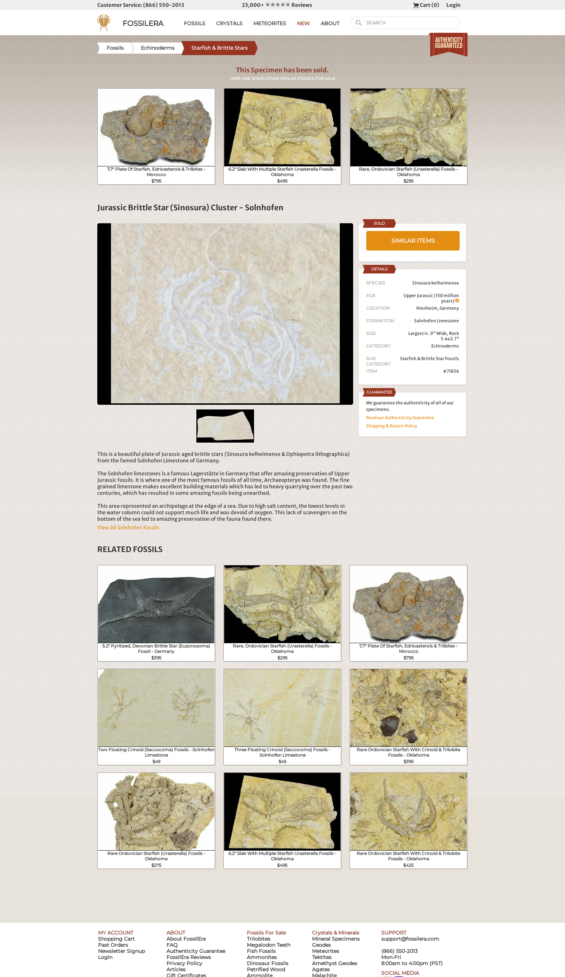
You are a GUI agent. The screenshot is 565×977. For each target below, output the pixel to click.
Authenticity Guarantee (195, 951)
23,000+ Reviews (277, 5)
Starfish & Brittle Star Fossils (429, 358)
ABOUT (330, 23)
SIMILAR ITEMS (413, 240)
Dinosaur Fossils (267, 963)
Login (453, 5)
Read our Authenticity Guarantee (400, 417)
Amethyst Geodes (334, 963)
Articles (176, 969)
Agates (321, 969)
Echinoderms (445, 346)
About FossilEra (186, 939)
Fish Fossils (261, 951)
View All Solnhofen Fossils (128, 527)
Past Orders (113, 945)
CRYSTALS (229, 23)
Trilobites (258, 939)
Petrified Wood (266, 969)
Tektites (322, 957)
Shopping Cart (116, 939)
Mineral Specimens (336, 939)
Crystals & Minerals (335, 932)
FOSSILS (194, 23)
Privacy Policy (184, 963)
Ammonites (262, 957)
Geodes (321, 945)
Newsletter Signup (121, 951)
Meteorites (325, 951)
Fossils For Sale (266, 932)
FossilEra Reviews (188, 957)
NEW (303, 23)
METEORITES (269, 23)
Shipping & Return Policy (391, 426)
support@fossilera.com (410, 939)
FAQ (172, 945)
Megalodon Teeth (268, 945)
